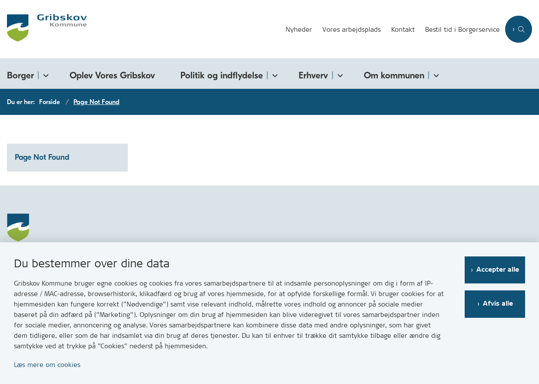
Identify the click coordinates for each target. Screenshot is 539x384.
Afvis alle (498, 304)
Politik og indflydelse (221, 75)
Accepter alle (497, 270)
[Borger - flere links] (44, 73)
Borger (20, 75)
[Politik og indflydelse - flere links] (273, 73)
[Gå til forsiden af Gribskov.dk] (43, 29)
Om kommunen (394, 75)
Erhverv (313, 75)
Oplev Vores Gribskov (112, 75)
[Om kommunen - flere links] (434, 73)
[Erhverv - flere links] (338, 73)
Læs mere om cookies (47, 364)
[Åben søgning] (518, 29)
